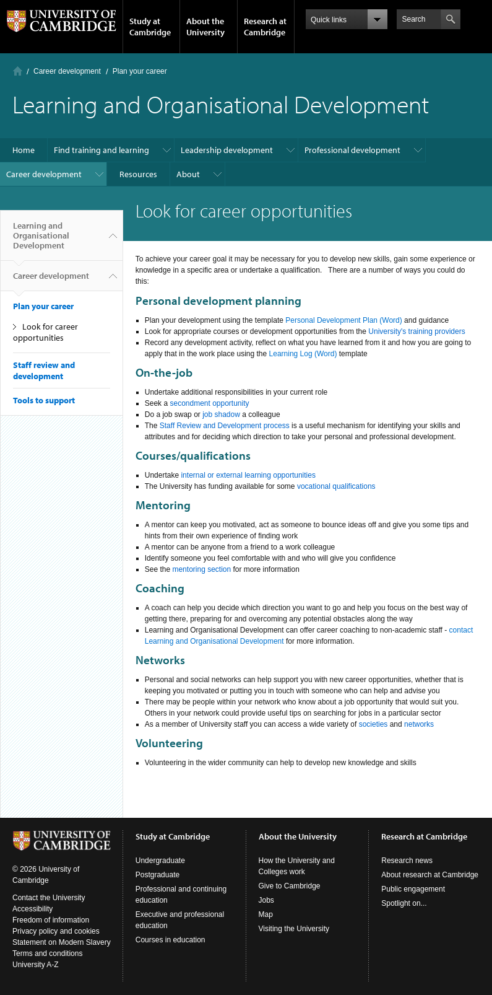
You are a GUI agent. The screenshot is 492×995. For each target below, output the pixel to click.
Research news (407, 860)
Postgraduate (157, 874)
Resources (138, 174)
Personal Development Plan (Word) (343, 320)
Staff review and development (44, 370)
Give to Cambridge (290, 886)
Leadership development (227, 150)
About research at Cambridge (429, 874)
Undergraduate (160, 860)
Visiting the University (294, 928)
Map (266, 914)
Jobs (266, 900)
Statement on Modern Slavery (61, 942)
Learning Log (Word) (303, 353)
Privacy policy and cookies (56, 931)
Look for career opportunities (45, 332)
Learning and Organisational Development (41, 240)
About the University (205, 26)
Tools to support (44, 400)
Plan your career (140, 71)
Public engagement (413, 889)
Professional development (352, 150)
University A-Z (35, 964)
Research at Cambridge (265, 26)
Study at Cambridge (150, 26)
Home (17, 71)
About (188, 174)
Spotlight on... (403, 903)
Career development (67, 71)
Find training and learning (101, 150)
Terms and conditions (47, 953)
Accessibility (32, 909)
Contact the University (48, 897)
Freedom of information (50, 920)
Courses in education (170, 940)
